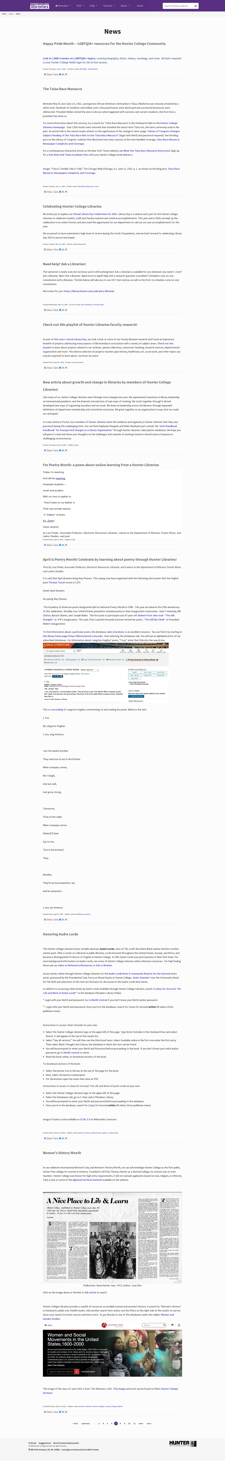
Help (92, 5)
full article (90, 1292)
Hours (140, 5)
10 (129, 1423)
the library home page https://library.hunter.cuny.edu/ (73, 636)
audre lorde (113, 1133)
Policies (32, 1443)
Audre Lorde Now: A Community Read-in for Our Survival (139, 973)
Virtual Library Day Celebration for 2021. (95, 214)
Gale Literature (115, 631)
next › (141, 1423)
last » (149, 1423)
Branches (63, 5)
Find (79, 5)
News (18, 14)
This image (119, 1388)
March (120, 1406)
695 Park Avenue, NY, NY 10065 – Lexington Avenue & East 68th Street (64, 1449)
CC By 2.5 (85, 1119)
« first (75, 1423)
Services (107, 5)
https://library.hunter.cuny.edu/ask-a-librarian (89, 291)
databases (79, 914)
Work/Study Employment (66, 1443)
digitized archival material (87, 1179)
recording (57, 709)
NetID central (72, 1052)
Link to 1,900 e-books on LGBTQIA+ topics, (69, 58)
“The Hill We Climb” (154, 619)
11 (134, 1423)
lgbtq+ (105, 1133)
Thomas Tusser (57, 582)
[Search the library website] (181, 6)
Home (4, 14)
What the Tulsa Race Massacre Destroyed (147, 150)
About (124, 5)
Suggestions (44, 1443)
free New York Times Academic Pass (68, 154)
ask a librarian (86, 304)
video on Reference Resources (75, 965)
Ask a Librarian (104, 965)
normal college (111, 1406)
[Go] (196, 6)
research (79, 362)
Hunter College (98, 1406)
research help (98, 304)
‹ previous (85, 1423)
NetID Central (99, 1000)
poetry (87, 914)
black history (97, 1133)
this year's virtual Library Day (70, 339)
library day (82, 244)
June (97, 186)
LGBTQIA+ (83, 69)
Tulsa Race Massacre (85, 186)
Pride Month (93, 69)
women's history (84, 1133)
